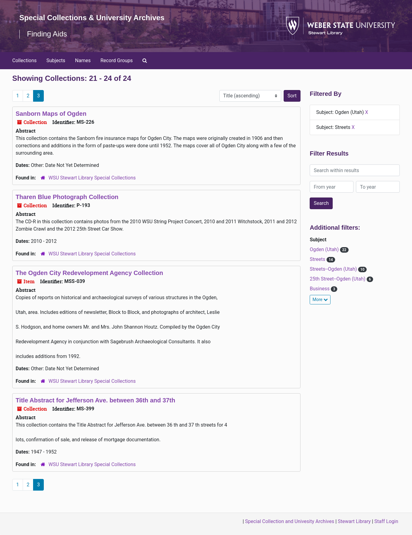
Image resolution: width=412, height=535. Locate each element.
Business (320, 289)
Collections (24, 60)
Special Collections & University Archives (91, 17)
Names (83, 60)
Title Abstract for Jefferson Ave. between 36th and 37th (95, 400)
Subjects (56, 60)
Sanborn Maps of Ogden (51, 113)
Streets (318, 259)
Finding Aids (47, 34)
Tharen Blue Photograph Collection (67, 197)
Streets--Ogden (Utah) (334, 269)
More (320, 299)
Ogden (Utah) (325, 249)
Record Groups (116, 60)
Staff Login (386, 521)
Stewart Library (354, 521)
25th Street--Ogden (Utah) (338, 279)
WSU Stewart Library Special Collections (92, 178)
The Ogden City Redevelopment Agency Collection (89, 272)
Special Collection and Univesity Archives (289, 521)
